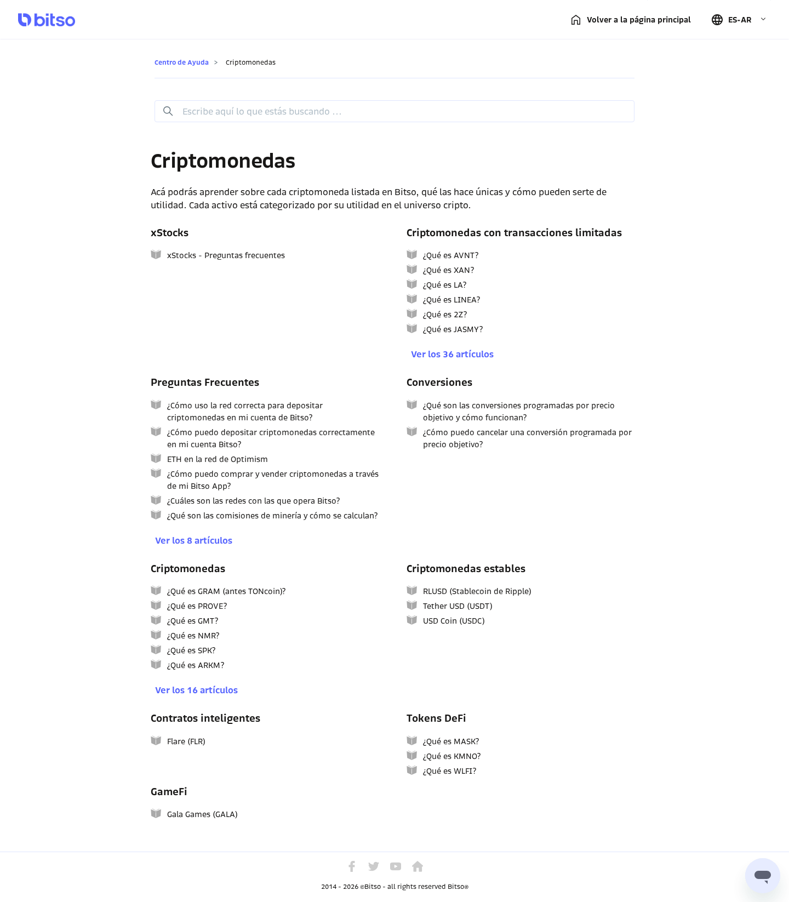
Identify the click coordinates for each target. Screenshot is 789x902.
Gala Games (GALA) (202, 814)
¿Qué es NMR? (193, 635)
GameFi (169, 791)
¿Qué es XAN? (448, 270)
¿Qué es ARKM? (195, 665)
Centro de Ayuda (182, 62)
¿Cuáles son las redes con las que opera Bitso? (253, 500)
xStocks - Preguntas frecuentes (226, 255)
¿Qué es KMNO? (452, 756)
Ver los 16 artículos (196, 690)
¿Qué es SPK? (191, 650)
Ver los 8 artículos (193, 540)
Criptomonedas (188, 568)
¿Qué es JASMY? (453, 329)
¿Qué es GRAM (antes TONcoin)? (226, 591)
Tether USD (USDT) (458, 606)
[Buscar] (394, 111)
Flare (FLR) (186, 741)
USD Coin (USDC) (454, 620)
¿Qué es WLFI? (449, 771)
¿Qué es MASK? (451, 741)
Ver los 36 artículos (452, 354)
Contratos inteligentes (205, 718)
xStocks (169, 232)
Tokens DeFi (436, 718)
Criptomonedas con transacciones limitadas (514, 232)
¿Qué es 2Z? (445, 314)
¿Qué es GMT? (192, 620)
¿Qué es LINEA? (451, 299)
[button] (738, 19)
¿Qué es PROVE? (197, 606)
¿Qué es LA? (444, 285)
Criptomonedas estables (466, 568)
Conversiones (439, 382)
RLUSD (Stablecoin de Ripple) (477, 591)
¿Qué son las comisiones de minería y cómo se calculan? (272, 515)
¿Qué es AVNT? (450, 255)
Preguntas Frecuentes (205, 382)
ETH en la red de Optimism (217, 459)
